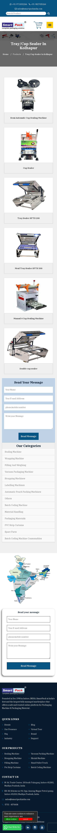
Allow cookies (11, 819)
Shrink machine (38, 758)
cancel (25, 819)
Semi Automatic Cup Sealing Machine (28, 117)
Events (7, 725)
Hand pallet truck (39, 763)
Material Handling (14, 511)
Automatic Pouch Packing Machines (23, 491)
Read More (36, 708)
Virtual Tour (36, 729)
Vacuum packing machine (42, 754)
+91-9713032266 (18, 4)
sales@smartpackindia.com (28, 9)
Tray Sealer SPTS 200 (28, 218)
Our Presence (10, 729)
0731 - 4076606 (11, 804)
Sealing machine (11, 754)
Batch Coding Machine (16, 505)
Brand (34, 734)
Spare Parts (11, 531)
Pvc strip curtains (12, 767)
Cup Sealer (28, 168)
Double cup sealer (28, 368)
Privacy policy (29, 816)
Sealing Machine (13, 451)
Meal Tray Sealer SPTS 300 (28, 268)
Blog (33, 725)
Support (34, 738)
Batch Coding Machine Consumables (23, 538)
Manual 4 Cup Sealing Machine (29, 318)
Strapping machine (13, 758)
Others (8, 498)
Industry (8, 738)
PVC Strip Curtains (14, 525)
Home (6, 54)
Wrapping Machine (14, 458)
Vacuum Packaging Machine (19, 471)
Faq (6, 734)
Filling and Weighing (15, 465)
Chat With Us (12, 827)
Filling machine (11, 763)
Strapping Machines (15, 478)
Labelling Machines (15, 485)
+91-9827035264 (37, 4)
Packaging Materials (15, 518)
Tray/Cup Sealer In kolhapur (38, 54)
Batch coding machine (41, 767)
